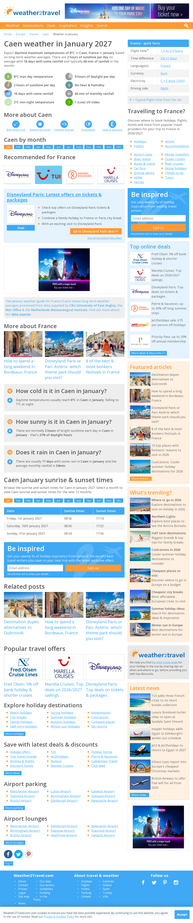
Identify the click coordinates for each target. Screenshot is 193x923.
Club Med (98, 772)
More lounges (14, 849)
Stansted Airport (22, 803)
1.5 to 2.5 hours (172, 51)
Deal (20, 234)
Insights (86, 25)
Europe (20, 34)
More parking (14, 814)
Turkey (107, 899)
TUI (53, 759)
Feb (18, 147)
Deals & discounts (112, 129)
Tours (169, 177)
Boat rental (142, 159)
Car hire (139, 168)
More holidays (14, 740)
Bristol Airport (21, 807)
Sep (89, 147)
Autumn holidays (63, 728)
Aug (78, 147)
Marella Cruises (62, 772)
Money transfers (177, 154)
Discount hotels (21, 772)
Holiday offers (20, 759)
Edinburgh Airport (64, 807)
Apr (38, 147)
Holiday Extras (101, 759)
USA (105, 903)
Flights (139, 146)
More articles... (141, 478)
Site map (23, 903)
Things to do (174, 173)
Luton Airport (61, 798)
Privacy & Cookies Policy (59, 917)
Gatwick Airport (103, 798)
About (22, 888)
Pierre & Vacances (104, 763)
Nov (108, 147)
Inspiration (68, 25)
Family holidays (21, 728)
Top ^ (8, 870)
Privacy (22, 896)
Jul (68, 147)
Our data (45, 888)
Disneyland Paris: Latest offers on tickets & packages (54, 204)
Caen (45, 34)
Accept (182, 914)
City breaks (18, 724)
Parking (86, 899)
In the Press (40, 904)
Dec (119, 147)
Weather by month (40, 129)
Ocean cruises (175, 159)
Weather (12, 25)
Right (164, 88)
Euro (164, 73)
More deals (12, 780)
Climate (86, 903)
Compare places (103, 728)
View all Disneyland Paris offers (104, 244)
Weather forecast (64, 129)
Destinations (33, 25)
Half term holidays (23, 733)
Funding (45, 899)
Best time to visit (15, 129)
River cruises (174, 164)
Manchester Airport (24, 798)
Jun (58, 147)
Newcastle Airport (104, 807)
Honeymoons (101, 719)
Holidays (140, 141)
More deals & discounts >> (148, 353)
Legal (21, 899)
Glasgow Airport (103, 803)
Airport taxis (143, 154)
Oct (99, 147)
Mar (28, 147)
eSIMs (138, 177)
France (34, 34)
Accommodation (177, 146)
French (166, 66)
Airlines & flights (22, 768)
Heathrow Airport (64, 842)
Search (102, 25)
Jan (8, 147)
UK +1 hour (169, 58)
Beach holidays (21, 719)
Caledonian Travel (104, 768)
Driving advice (144, 173)
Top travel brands (23, 763)
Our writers (47, 892)
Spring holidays (62, 719)
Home (8, 34)
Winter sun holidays (65, 733)
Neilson (56, 768)
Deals (51, 25)
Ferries (139, 182)
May (48, 147)
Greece (107, 892)
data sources (21, 321)
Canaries (108, 888)
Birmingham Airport (66, 803)
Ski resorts (99, 733)
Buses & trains (144, 164)
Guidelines (46, 896)
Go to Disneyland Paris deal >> (96, 238)
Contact (23, 892)
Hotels (169, 141)
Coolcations (100, 724)
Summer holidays (63, 724)
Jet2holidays (59, 763)
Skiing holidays (176, 168)
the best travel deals (165, 662)
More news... (139, 795)
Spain (106, 896)
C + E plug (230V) (173, 81)
